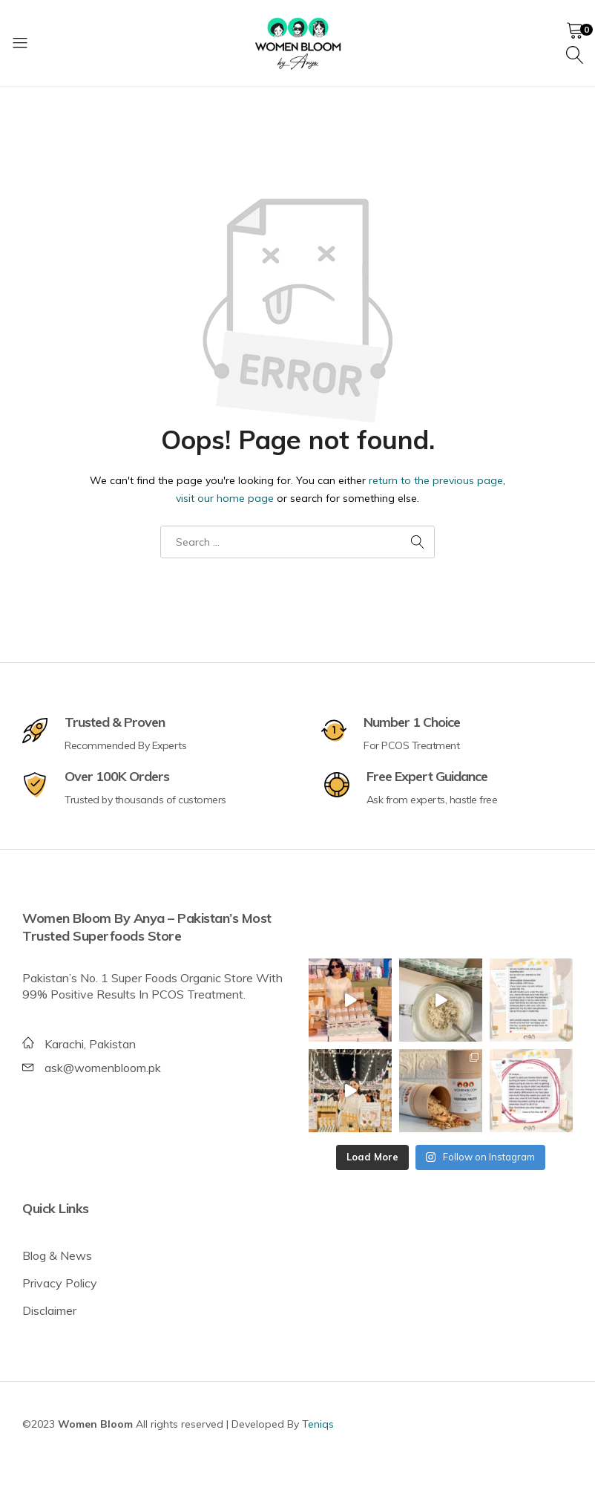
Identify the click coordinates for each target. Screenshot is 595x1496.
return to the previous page (436, 480)
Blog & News (57, 1255)
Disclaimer (49, 1310)
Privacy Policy (59, 1282)
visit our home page (225, 498)
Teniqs (318, 1424)
